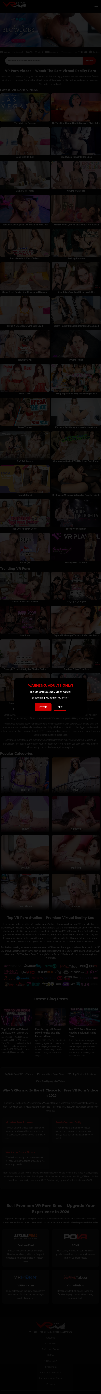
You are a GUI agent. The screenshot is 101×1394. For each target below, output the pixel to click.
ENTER (43, 707)
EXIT (60, 707)
